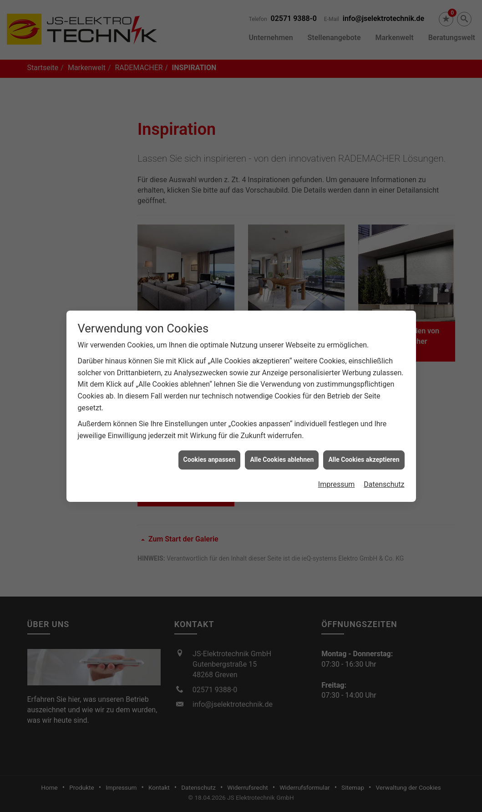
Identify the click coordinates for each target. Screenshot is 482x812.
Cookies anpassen (209, 441)
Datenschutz (384, 466)
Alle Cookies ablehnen (282, 441)
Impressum (336, 466)
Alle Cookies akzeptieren (363, 441)
